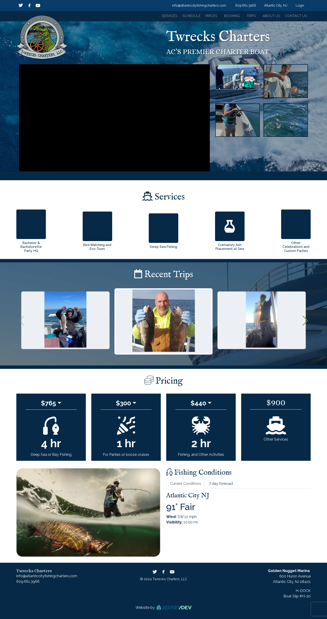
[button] (162, 17)
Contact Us (295, 17)
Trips (248, 17)
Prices (207, 17)
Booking (228, 17)
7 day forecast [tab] (221, 485)
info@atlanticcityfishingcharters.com (199, 5)
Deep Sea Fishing (163, 248)
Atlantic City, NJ (275, 5)
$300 (123, 405)
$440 (198, 405)
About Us (269, 17)
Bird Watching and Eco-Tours (97, 248)
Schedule (186, 17)
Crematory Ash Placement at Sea (230, 248)
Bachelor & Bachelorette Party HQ (31, 248)
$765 (48, 405)
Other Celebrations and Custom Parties (295, 248)
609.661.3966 (245, 5)
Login (300, 5)
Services (162, 17)
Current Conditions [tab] (185, 485)
